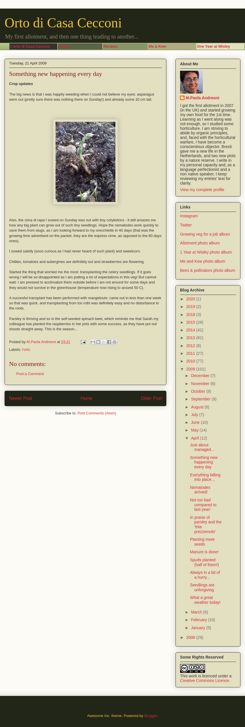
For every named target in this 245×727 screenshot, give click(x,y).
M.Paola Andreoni (202, 98)
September (201, 399)
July (195, 414)
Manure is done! (204, 552)
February (199, 619)
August (197, 407)
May (195, 430)
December (200, 375)
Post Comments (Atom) (96, 413)
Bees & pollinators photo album (207, 270)
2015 (191, 322)
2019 (191, 306)
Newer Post (20, 398)
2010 (191, 361)
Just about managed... (202, 447)
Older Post (151, 398)
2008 (191, 637)
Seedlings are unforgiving (202, 587)
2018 (191, 314)
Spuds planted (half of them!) (204, 562)
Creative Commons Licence (204, 680)
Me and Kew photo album (202, 261)
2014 (191, 330)
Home (87, 398)
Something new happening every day (204, 462)
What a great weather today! (205, 600)
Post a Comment (30, 374)
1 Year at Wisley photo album (206, 252)
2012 (191, 345)
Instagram (189, 216)
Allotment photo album (200, 243)
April (195, 438)
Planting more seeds (202, 541)
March (197, 612)
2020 (191, 299)
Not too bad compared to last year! (203, 505)
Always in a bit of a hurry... (205, 575)
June (196, 422)
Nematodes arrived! (200, 490)
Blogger (150, 716)
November (200, 383)
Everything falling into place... (205, 477)
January (198, 627)
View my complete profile (202, 189)
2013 (191, 337)
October (198, 391)
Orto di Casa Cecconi (63, 22)
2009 (191, 369)
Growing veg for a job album (205, 234)
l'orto (26, 349)
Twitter (186, 225)
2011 (191, 353)
